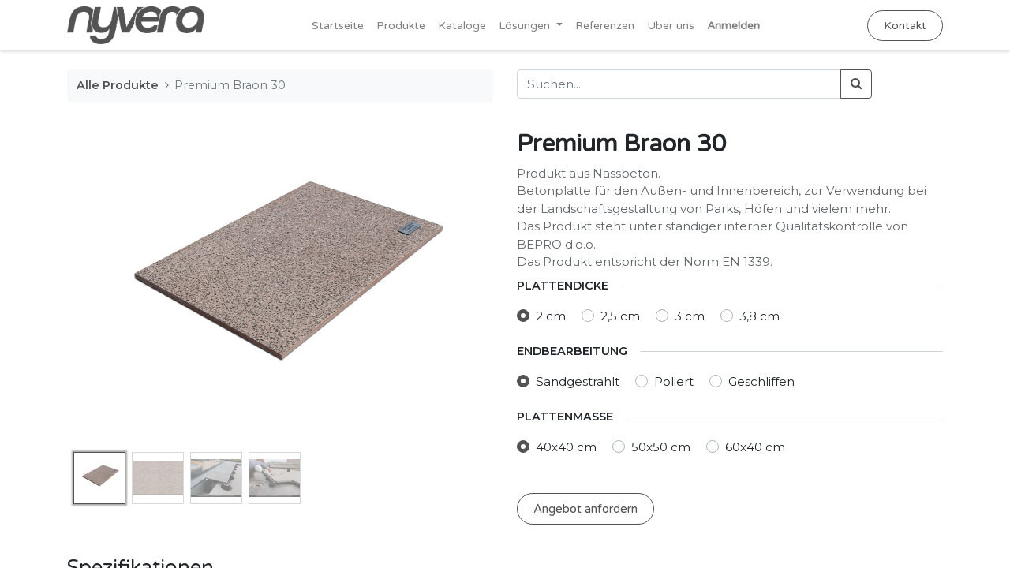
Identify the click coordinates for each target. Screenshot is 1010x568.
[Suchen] (856, 84)
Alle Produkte (118, 85)
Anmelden (733, 25)
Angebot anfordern (585, 509)
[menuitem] (337, 25)
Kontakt (905, 25)
